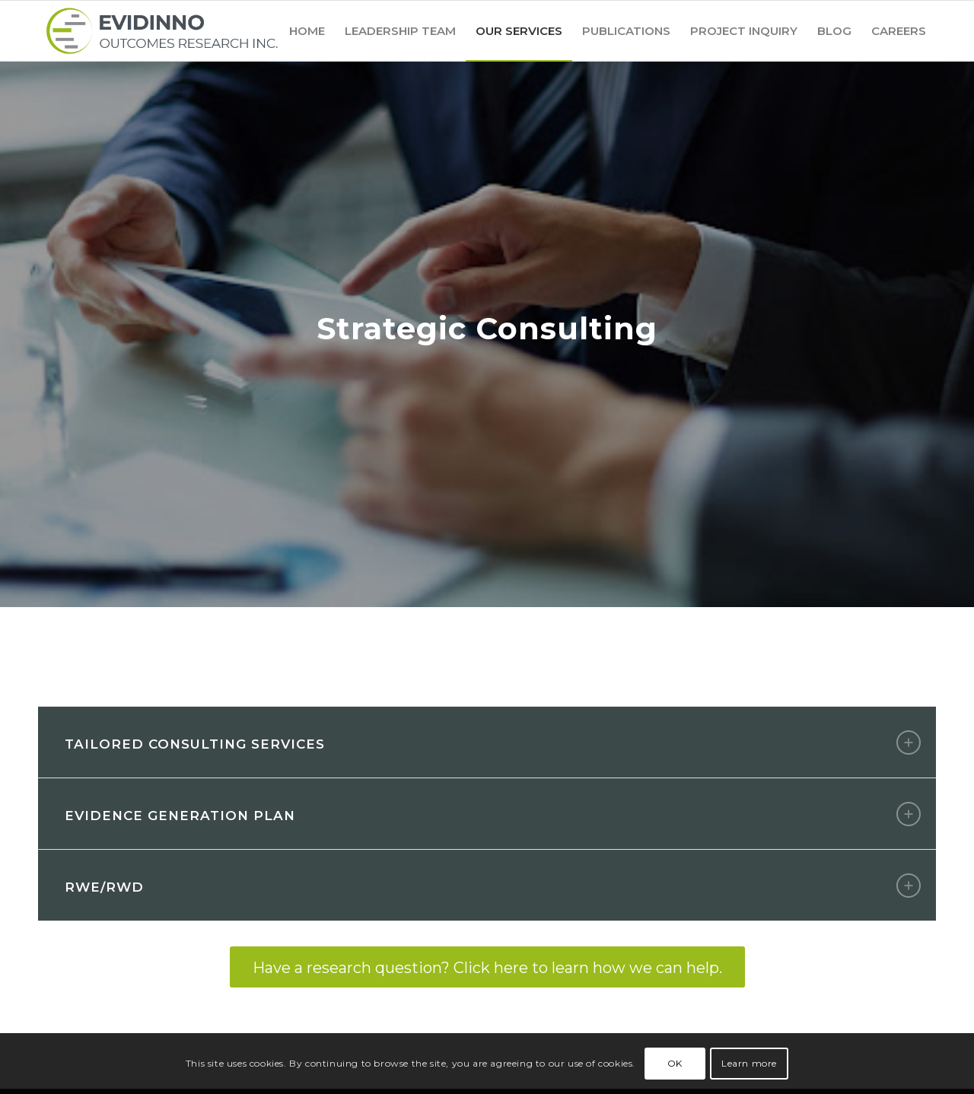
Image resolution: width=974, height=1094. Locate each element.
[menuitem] (307, 31)
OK (675, 1063)
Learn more (749, 1063)
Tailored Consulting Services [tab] (493, 742)
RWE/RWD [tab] (493, 885)
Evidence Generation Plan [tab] (493, 814)
